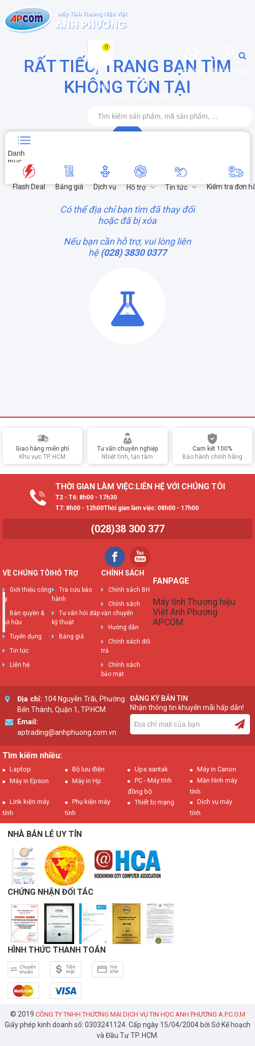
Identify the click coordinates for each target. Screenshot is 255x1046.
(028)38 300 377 (128, 529)
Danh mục (16, 155)
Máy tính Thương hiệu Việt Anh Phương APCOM (194, 612)
